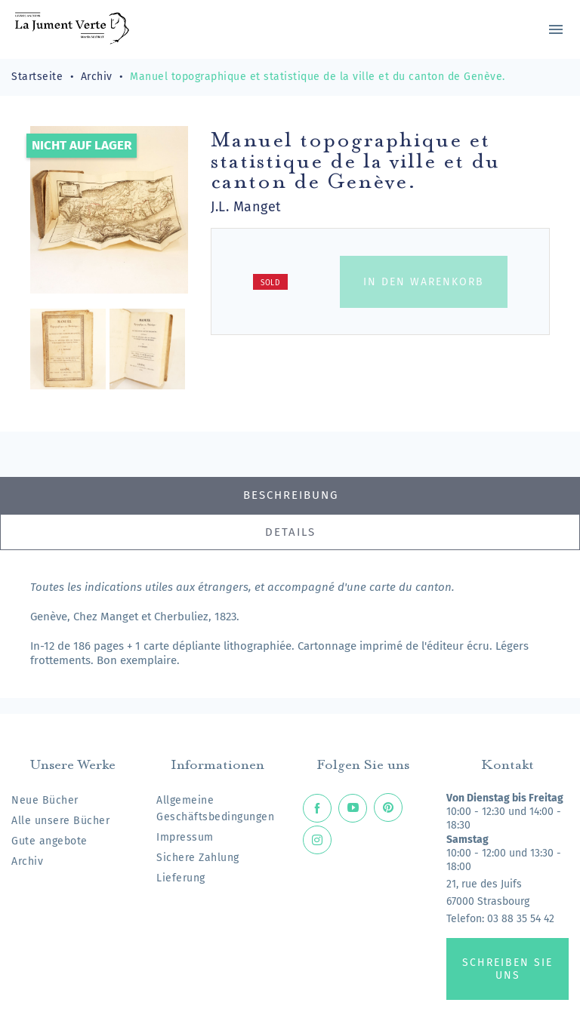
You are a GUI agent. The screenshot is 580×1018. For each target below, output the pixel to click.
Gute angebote (49, 841)
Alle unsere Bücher (60, 820)
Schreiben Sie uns (507, 969)
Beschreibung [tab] (290, 495)
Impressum (185, 837)
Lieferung (180, 878)
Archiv (27, 861)
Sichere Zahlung (197, 857)
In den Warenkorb (423, 281)
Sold (270, 283)
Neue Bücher (45, 800)
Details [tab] (290, 532)
